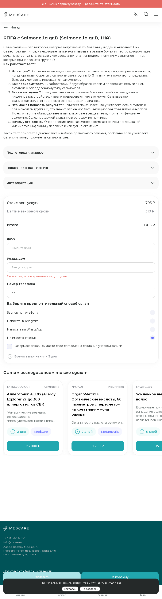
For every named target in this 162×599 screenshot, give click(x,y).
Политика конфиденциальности (27, 571)
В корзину (120, 577)
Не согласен (90, 589)
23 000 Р (33, 446)
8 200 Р (98, 446)
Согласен (70, 589)
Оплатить (42, 577)
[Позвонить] (135, 15)
